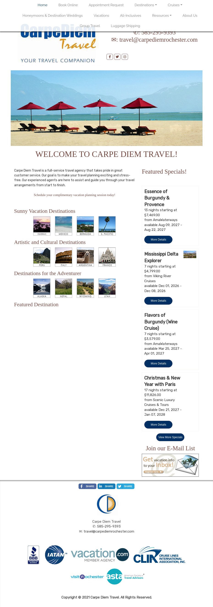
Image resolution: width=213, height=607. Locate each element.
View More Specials (170, 437)
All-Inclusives (130, 16)
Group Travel (90, 26)
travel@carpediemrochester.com (159, 39)
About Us (190, 16)
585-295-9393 (158, 32)
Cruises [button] (174, 5)
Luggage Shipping (125, 26)
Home (42, 5)
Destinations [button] (144, 5)
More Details (158, 239)
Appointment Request (106, 5)
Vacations (101, 16)
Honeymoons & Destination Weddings (53, 16)
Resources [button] (160, 16)
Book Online (68, 5)
